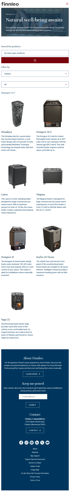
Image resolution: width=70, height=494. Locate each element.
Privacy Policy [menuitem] (35, 477)
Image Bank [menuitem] (35, 470)
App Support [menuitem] (35, 456)
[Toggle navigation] (67, 3)
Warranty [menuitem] (35, 452)
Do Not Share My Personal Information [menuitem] (35, 473)
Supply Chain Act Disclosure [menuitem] (35, 459)
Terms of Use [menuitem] (35, 480)
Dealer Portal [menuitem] (35, 466)
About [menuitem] (35, 449)
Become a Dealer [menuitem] (35, 463)
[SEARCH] (35, 60)
